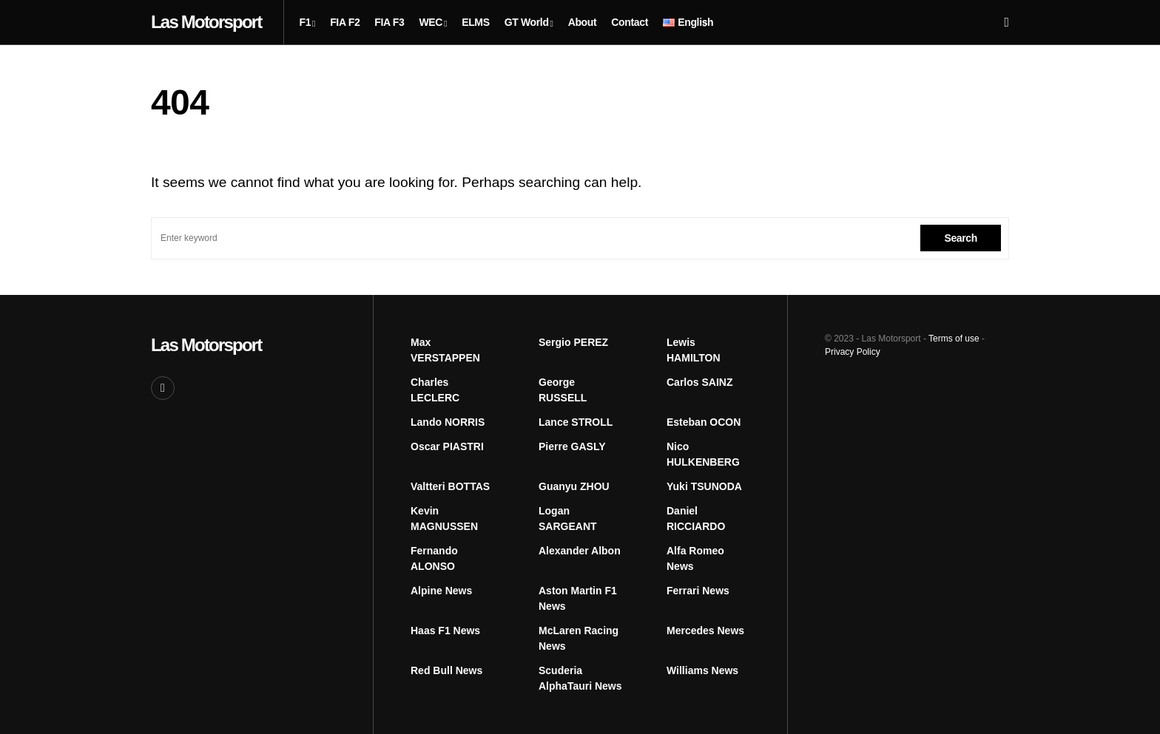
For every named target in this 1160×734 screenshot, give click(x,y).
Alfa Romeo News (695, 558)
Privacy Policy (852, 352)
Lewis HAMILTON (694, 350)
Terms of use (953, 338)
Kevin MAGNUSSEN (444, 518)
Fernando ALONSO (434, 558)
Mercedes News (705, 630)
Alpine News (441, 591)
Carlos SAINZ (699, 382)
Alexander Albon (580, 551)
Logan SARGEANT (568, 518)
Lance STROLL (576, 422)
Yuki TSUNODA (704, 486)
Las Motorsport (206, 22)
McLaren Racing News (578, 638)
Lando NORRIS (448, 422)
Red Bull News (446, 670)
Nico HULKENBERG (703, 454)
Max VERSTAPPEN (445, 350)
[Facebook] (163, 388)
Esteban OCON (704, 422)
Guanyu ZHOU (574, 486)
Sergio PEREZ (573, 342)
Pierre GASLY (572, 446)
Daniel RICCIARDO (696, 518)
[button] (1006, 22)
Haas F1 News (445, 630)
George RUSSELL (563, 390)
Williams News (702, 670)
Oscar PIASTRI (447, 446)
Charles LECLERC (435, 390)
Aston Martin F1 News (578, 598)
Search (960, 238)
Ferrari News (698, 591)
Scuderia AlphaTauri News (580, 678)
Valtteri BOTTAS (450, 486)
